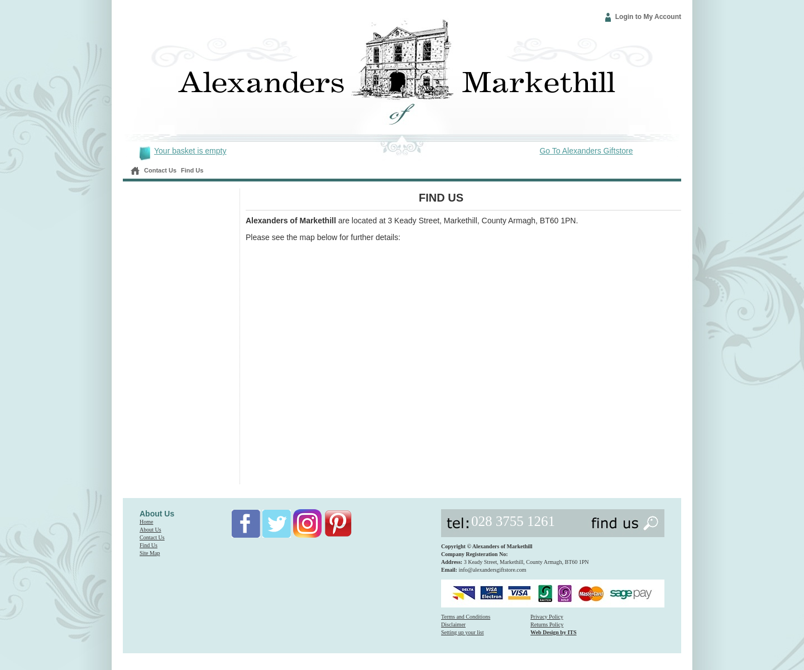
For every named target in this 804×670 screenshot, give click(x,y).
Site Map (150, 553)
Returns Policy (546, 624)
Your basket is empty (190, 150)
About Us (150, 530)
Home (146, 522)
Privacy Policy (546, 617)
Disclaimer (453, 624)
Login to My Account (648, 17)
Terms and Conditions (465, 617)
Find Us (192, 170)
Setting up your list (462, 632)
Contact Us (160, 170)
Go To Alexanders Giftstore (586, 150)
